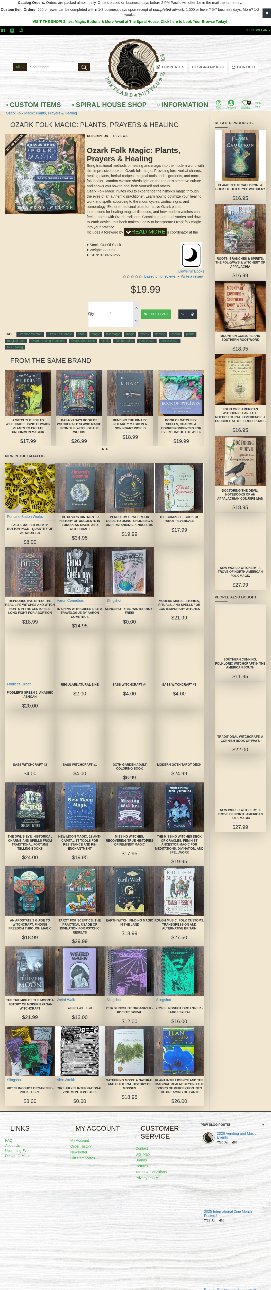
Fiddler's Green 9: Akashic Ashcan (30, 688)
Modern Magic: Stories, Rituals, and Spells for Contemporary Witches (179, 598)
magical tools (16, 334)
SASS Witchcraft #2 (30, 758)
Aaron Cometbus (70, 594)
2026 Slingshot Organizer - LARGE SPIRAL (179, 1004)
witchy (144, 327)
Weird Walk (66, 993)
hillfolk (105, 334)
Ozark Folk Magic (60, 327)
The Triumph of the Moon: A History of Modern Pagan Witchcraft (30, 998)
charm (175, 327)
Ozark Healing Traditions (48, 334)
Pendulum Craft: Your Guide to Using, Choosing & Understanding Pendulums (129, 514)
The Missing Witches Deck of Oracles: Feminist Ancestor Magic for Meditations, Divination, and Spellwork (179, 838)
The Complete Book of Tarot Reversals (179, 512)
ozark (81, 327)
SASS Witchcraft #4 (129, 678)
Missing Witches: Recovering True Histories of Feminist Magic (129, 834)
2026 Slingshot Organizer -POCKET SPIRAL (129, 1004)
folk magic (113, 327)
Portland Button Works (25, 510)
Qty (91, 307)
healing (160, 327)
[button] (103, 443)
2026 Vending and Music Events (236, 1129)
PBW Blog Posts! (215, 1118)
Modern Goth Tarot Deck (179, 758)
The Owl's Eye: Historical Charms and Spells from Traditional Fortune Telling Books (30, 836)
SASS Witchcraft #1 (80, 758)
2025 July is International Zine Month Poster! (79, 1084)
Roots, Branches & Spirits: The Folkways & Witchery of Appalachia (240, 262)
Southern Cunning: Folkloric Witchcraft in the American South (240, 663)
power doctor (169, 334)
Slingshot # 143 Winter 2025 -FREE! (129, 604)
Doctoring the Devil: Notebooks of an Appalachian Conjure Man (240, 494)
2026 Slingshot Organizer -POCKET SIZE (29, 1084)
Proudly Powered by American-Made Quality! (233, 1285)
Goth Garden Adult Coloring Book (129, 760)
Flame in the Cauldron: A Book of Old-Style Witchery (240, 187)
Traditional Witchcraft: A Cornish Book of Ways (240, 739)
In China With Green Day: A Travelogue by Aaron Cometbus (79, 606)
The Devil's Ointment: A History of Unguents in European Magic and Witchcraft (79, 516)
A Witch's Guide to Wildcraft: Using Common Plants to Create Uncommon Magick (28, 420)
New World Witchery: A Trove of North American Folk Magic (240, 572)
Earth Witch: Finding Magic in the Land (129, 916)
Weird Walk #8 (80, 1002)
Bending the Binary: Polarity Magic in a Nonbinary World (130, 417)
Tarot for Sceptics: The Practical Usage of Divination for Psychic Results (80, 920)
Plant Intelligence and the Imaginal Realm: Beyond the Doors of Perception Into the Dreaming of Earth (179, 1080)
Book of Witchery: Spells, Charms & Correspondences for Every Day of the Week (181, 420)
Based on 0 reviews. (160, 270)
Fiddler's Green (19, 678)
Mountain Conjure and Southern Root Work (240, 338)
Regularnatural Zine (80, 678)
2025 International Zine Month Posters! (228, 1207)
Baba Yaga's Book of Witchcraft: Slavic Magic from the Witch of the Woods (79, 420)
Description (97, 136)
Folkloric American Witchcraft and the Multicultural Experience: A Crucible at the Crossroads (240, 415)
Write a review (192, 270)
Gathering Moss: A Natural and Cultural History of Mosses (129, 1077)
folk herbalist (124, 334)
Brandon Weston (30, 327)
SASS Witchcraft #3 (179, 678)
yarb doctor (147, 334)
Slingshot (114, 594)
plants (190, 327)
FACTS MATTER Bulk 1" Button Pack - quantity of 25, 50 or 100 (30, 522)
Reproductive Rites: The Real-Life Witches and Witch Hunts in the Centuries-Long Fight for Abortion (30, 602)
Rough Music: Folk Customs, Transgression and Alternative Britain (179, 918)
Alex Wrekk (66, 1073)
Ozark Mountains (83, 334)
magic (96, 327)
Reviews (120, 136)
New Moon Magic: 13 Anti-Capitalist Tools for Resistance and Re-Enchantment (79, 836)
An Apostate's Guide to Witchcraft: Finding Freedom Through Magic (29, 918)
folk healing (15, 341)
